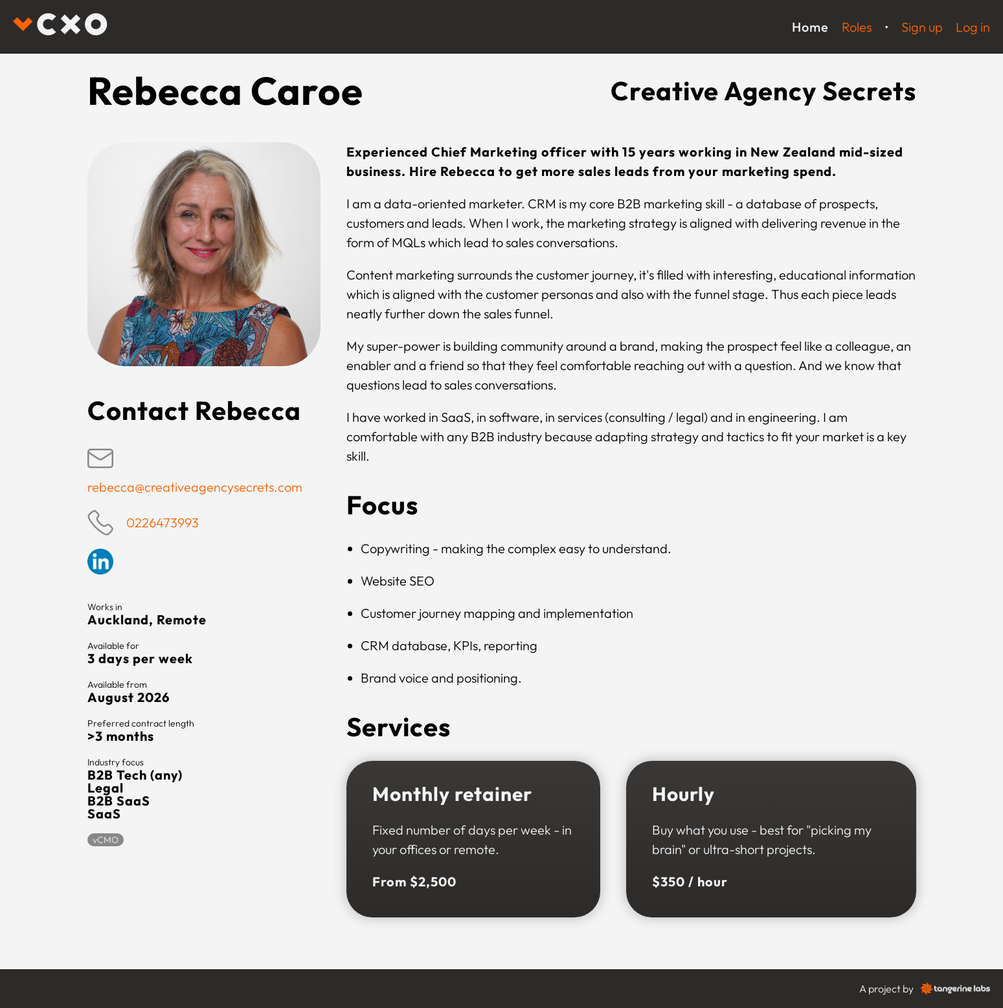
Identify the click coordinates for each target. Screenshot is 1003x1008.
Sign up (922, 27)
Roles (857, 27)
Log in (973, 27)
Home (810, 27)
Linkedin (100, 562)
